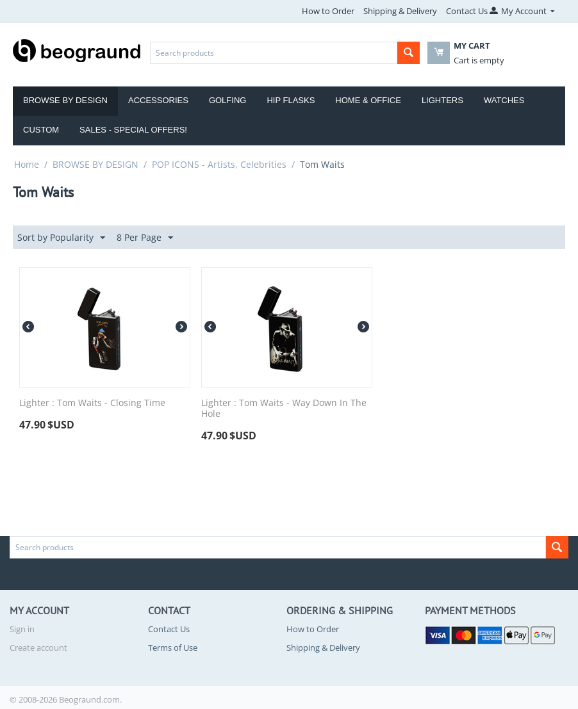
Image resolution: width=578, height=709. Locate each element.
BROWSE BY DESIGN (95, 164)
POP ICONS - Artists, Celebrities (219, 164)
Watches (504, 100)
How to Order (328, 11)
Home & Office (368, 100)
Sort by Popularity (61, 238)
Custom (41, 129)
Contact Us (467, 11)
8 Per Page (145, 238)
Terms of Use (172, 647)
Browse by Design (65, 100)
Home (26, 164)
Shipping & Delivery (400, 11)
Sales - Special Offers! (133, 129)
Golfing (228, 100)
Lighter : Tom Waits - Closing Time (92, 403)
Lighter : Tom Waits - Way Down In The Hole (284, 409)
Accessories (158, 100)
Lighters (442, 100)
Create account (38, 647)
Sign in (22, 629)
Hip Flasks (291, 100)
